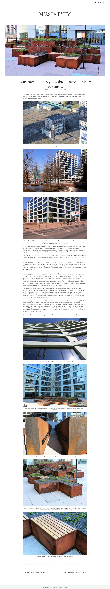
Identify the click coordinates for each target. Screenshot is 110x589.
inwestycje (49, 562)
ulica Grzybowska (66, 562)
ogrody (60, 562)
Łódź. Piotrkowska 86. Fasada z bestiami (34, 571)
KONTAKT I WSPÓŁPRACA (71, 3)
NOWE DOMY (35, 3)
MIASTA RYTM (55, 13)
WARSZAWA (27, 3)
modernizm (55, 562)
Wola (77, 562)
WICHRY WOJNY (49, 3)
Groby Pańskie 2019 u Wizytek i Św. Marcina (75, 571)
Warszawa (73, 562)
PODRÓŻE (42, 3)
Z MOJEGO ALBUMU (59, 3)
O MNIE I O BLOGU (19, 3)
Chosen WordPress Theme (49, 586)
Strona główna (9, 3)
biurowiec (44, 562)
